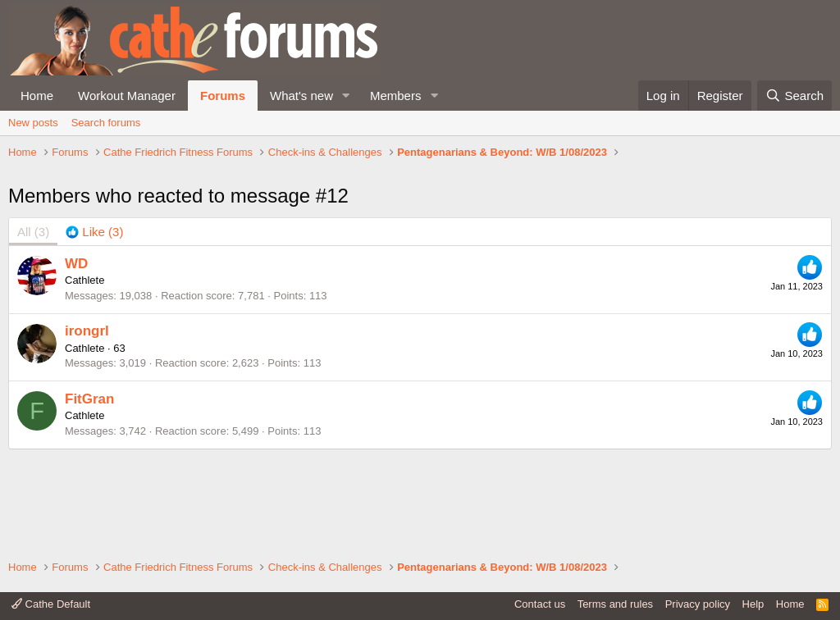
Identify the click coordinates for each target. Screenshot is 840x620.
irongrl (87, 424)
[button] (346, 95)
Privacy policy (697, 604)
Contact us (539, 604)
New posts (33, 122)
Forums (222, 96)
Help (753, 604)
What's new (301, 96)
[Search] (794, 95)
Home (37, 96)
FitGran (89, 492)
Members (396, 96)
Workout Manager (127, 96)
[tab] (94, 326)
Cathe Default (50, 604)
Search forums (106, 122)
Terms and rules (615, 604)
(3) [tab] (33, 326)
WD (76, 357)
